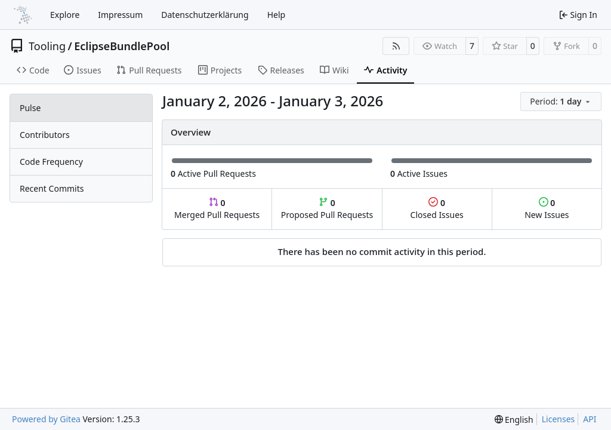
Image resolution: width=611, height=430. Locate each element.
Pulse (30, 107)
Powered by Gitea (46, 419)
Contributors (45, 134)
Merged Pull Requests (217, 208)
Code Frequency (51, 161)
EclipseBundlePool (121, 46)
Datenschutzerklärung (204, 14)
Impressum (120, 14)
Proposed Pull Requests (327, 208)
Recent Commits (52, 188)
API (589, 419)
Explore (64, 14)
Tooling (47, 46)
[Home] (22, 15)
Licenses (558, 419)
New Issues (546, 208)
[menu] (560, 101)
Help (276, 14)
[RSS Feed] (396, 46)
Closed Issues (437, 208)
